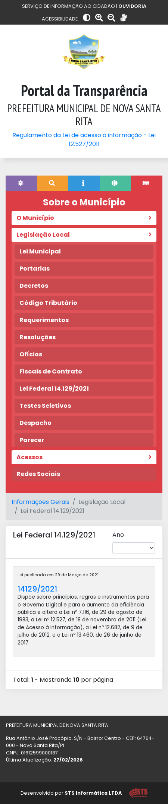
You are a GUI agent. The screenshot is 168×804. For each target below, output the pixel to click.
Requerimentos (44, 320)
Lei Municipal (40, 251)
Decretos (33, 285)
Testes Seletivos (45, 405)
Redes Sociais (38, 474)
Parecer (31, 440)
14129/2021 (37, 589)
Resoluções (37, 337)
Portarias (34, 268)
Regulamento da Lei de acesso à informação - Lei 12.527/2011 (84, 139)
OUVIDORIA (132, 6)
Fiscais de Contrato (50, 371)
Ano (118, 534)
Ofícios (30, 354)
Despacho (35, 423)
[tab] (21, 183)
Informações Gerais (40, 502)
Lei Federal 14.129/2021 (54, 388)
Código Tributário (48, 303)
